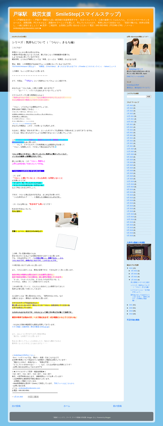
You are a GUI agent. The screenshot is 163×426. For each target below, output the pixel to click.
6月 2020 (130, 165)
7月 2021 (130, 130)
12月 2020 (130, 149)
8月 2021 (130, 127)
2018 (131, 314)
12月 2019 (130, 181)
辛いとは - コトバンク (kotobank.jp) (22, 123)
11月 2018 (130, 217)
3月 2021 (130, 141)
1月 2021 (130, 146)
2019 (131, 311)
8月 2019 (130, 192)
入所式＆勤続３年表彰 (136, 242)
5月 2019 (130, 200)
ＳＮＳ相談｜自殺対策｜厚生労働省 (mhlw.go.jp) (30, 327)
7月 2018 (130, 227)
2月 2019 (130, 208)
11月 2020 (130, 151)
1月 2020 (130, 179)
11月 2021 (130, 119)
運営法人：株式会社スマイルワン (139, 88)
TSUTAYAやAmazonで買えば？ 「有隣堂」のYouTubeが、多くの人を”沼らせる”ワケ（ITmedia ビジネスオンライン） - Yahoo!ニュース (64, 66)
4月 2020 (130, 170)
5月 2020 (130, 168)
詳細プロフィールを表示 (135, 76)
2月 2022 (130, 111)
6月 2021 (130, 132)
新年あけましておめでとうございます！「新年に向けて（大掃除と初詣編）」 (140, 297)
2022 (131, 268)
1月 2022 (130, 113)
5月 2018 (130, 233)
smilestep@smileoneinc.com (29, 388)
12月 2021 (130, 116)
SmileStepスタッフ (136, 69)
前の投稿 (117, 406)
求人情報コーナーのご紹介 (140, 282)
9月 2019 (130, 189)
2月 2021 (130, 143)
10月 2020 (130, 154)
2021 (131, 305)
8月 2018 (130, 225)
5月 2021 (130, 135)
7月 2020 (130, 162)
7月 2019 (130, 195)
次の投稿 (16, 406)
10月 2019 (130, 187)
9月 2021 (130, 124)
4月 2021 (130, 138)
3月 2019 (130, 206)
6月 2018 (130, 230)
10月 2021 (130, 122)
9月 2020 (130, 157)
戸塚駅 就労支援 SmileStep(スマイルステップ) (67, 14)
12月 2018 (130, 214)
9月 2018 (130, 222)
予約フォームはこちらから (64, 383)
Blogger (107, 417)
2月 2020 (130, 176)
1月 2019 (130, 211)
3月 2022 (130, 108)
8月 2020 (130, 160)
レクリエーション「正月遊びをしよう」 (140, 291)
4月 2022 (130, 105)
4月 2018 (130, 235)
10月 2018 (130, 219)
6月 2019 (130, 197)
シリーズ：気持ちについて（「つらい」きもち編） (140, 286)
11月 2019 (130, 184)
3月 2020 (130, 173)
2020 (131, 308)
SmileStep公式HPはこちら (24, 355)
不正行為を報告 (133, 320)
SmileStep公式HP (133, 85)
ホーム (67, 406)
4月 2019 (130, 203)
